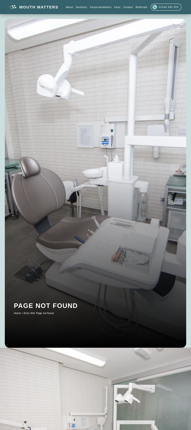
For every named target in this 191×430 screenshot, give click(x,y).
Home (17, 313)
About (69, 7)
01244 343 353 (165, 7)
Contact (128, 7)
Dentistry (81, 7)
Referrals (141, 7)
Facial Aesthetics (101, 7)
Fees (117, 7)
